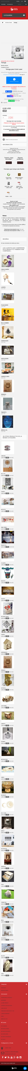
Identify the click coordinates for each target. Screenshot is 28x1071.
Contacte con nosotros (5, 1)
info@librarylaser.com (10, 1054)
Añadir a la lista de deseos (11, 139)
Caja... (2, 884)
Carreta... (3, 723)
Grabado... (4, 394)
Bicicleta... (3, 509)
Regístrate (3, 4)
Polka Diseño (4, 305)
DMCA (2, 1016)
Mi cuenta (3, 1022)
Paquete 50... (4, 545)
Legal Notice (4, 1008)
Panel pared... (4, 527)
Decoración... (4, 848)
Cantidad (5, 115)
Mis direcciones (4, 1034)
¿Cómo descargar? (5, 1013)
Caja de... (3, 598)
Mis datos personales (6, 1036)
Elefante (3, 741)
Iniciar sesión (10, 4)
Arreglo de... (4, 430)
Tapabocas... (4, 902)
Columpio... (3, 563)
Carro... (3, 777)
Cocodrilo (3, 938)
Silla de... (3, 955)
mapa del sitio (4, 1018)
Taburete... (4, 412)
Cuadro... (3, 491)
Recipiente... (4, 795)
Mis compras (4, 1026)
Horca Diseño (4, 358)
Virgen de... (3, 866)
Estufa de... (3, 688)
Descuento (3, 987)
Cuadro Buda (4, 340)
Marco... (3, 830)
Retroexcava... (4, 759)
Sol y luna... (4, 813)
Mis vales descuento (5, 1031)
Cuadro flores (5, 376)
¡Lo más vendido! (4, 1002)
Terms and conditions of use (7, 1010)
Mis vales (3, 1039)
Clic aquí (9, 162)
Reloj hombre (5, 323)
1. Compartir (14, 89)
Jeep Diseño (4, 705)
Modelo (3, 65)
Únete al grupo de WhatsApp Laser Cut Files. (14, 99)
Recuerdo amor (5, 616)
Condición (3, 67)
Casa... (2, 973)
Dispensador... (4, 652)
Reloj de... (3, 473)
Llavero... (3, 287)
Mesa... (2, 920)
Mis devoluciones (5, 1028)
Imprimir (5, 102)
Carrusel (3, 455)
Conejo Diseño (5, 269)
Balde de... (3, 580)
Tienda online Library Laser (9, 1063)
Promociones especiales (6, 997)
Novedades (3, 1000)
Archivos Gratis (8, 22)
